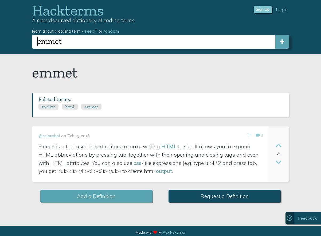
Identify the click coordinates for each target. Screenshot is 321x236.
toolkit (48, 106)
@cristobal (49, 135)
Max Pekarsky (174, 232)
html (69, 106)
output (164, 171)
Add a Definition (96, 196)
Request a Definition (225, 196)
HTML (169, 146)
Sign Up (263, 9)
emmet (91, 106)
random (111, 31)
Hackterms (68, 10)
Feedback (307, 218)
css (138, 163)
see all (91, 31)
